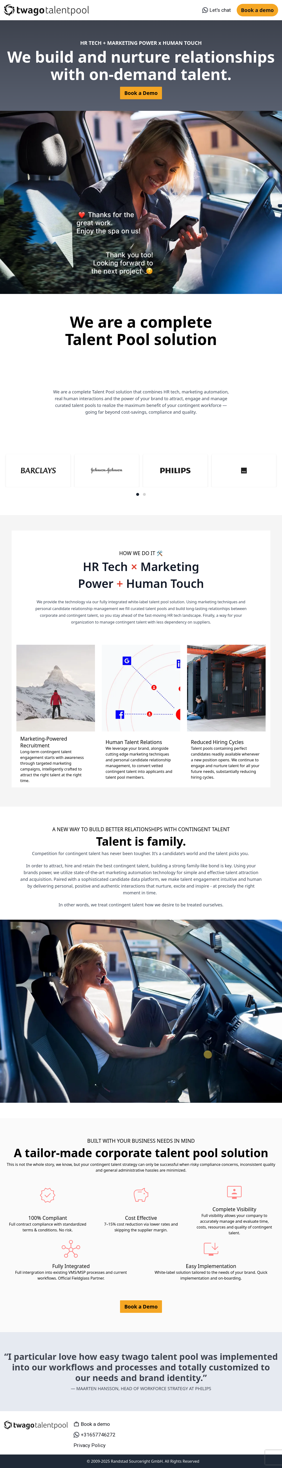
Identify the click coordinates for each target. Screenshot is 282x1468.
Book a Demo (141, 93)
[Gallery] (141, 475)
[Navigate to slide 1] (137, 494)
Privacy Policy (90, 1445)
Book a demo (257, 10)
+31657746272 (94, 1435)
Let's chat (216, 10)
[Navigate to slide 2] (144, 494)
